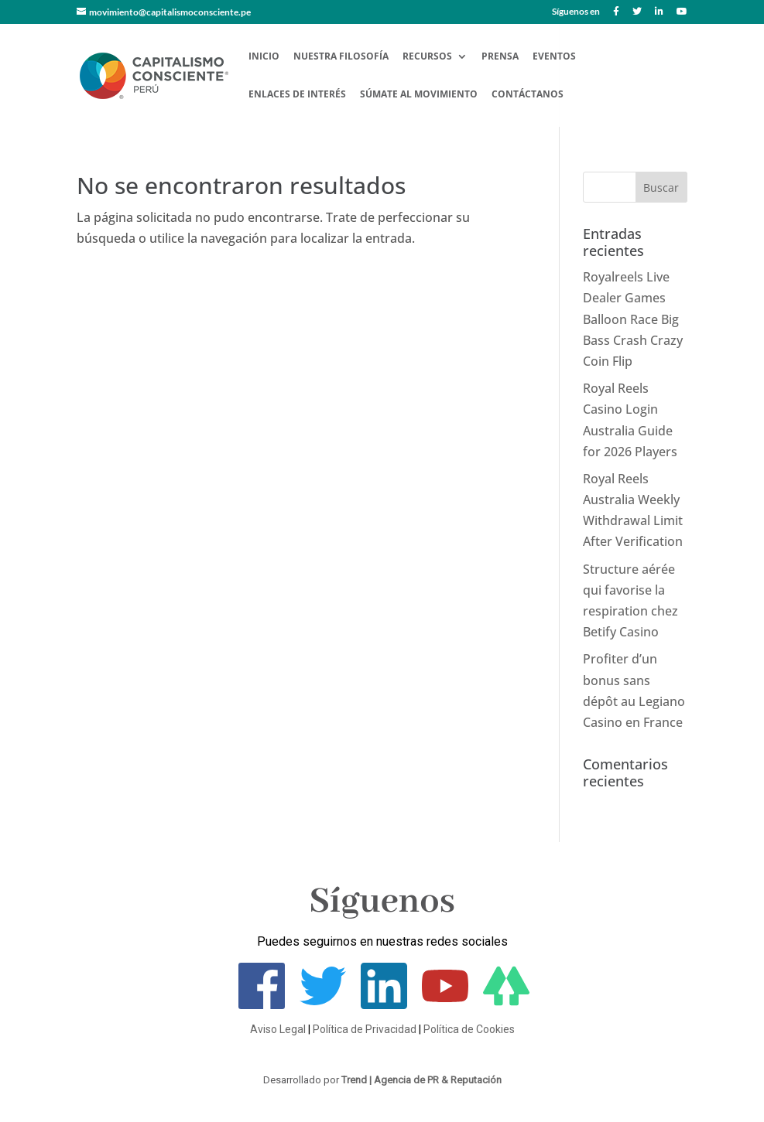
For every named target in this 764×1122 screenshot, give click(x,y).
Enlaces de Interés (297, 95)
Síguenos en (576, 12)
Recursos (427, 57)
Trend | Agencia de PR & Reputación (421, 1080)
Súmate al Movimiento (419, 95)
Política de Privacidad (364, 1029)
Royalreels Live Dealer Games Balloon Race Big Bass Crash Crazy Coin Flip (633, 319)
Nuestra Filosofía (341, 57)
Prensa (500, 57)
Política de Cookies (469, 1029)
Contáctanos (528, 95)
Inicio (263, 57)
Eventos (554, 57)
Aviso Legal (278, 1029)
